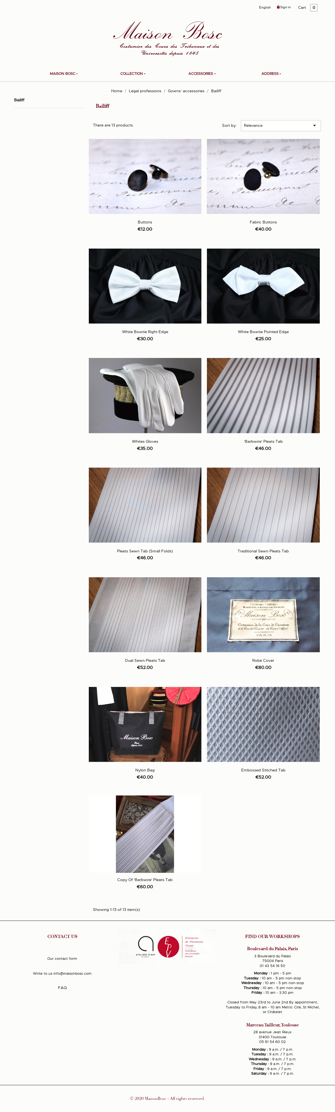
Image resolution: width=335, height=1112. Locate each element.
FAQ (62, 987)
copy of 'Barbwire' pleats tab (145, 879)
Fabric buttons (263, 222)
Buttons (145, 222)
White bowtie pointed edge (263, 331)
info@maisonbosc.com (72, 973)
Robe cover (263, 660)
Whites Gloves (145, 441)
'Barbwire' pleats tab (263, 441)
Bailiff (19, 100)
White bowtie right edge (145, 331)
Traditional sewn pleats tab (263, 551)
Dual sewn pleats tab (145, 660)
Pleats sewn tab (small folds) (145, 551)
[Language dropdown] (265, 7)
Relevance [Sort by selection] (281, 125)
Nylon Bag (145, 770)
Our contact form (62, 958)
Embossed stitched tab (263, 770)
